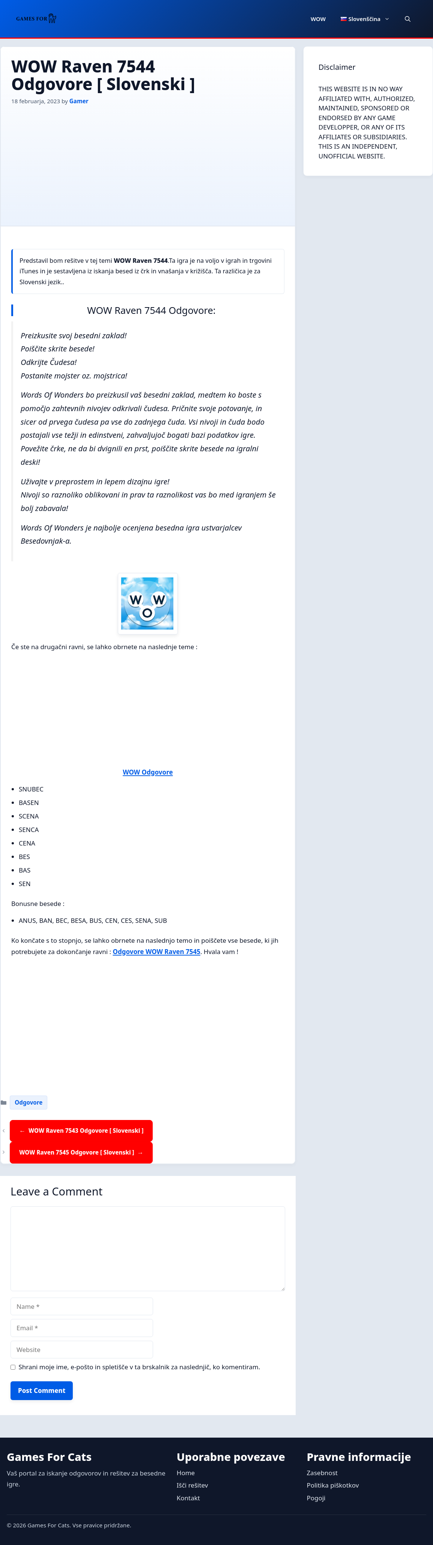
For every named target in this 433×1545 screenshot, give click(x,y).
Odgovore (28, 1102)
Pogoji (316, 1498)
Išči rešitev (192, 1485)
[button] (407, 19)
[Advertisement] (147, 161)
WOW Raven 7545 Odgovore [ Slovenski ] (76, 1152)
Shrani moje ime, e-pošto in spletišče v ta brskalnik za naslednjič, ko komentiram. (139, 1367)
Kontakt (188, 1498)
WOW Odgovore (148, 772)
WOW (318, 19)
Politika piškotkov (333, 1485)
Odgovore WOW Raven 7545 (156, 951)
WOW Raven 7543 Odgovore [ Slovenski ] (86, 1130)
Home (186, 1472)
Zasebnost (322, 1472)
